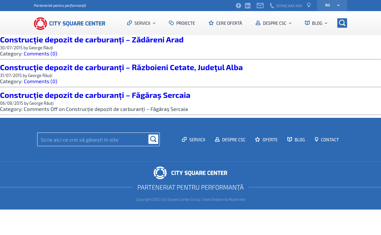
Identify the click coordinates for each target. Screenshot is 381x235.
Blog (317, 23)
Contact (329, 139)
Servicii (142, 23)
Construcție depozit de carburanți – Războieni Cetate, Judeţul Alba (121, 67)
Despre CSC (274, 23)
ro (330, 5)
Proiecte (185, 23)
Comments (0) (40, 53)
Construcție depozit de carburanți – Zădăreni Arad (92, 39)
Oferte (270, 139)
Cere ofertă (228, 23)
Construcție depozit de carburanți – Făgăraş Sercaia (95, 95)
